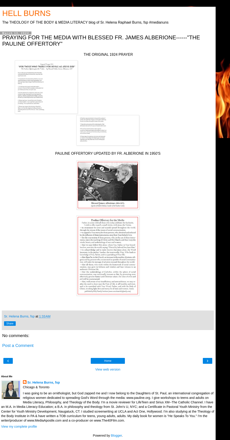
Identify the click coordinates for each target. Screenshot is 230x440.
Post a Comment (17, 345)
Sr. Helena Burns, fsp (43, 382)
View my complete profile (19, 426)
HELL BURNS (26, 13)
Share (9, 323)
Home (107, 360)
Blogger (116, 435)
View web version (107, 369)
